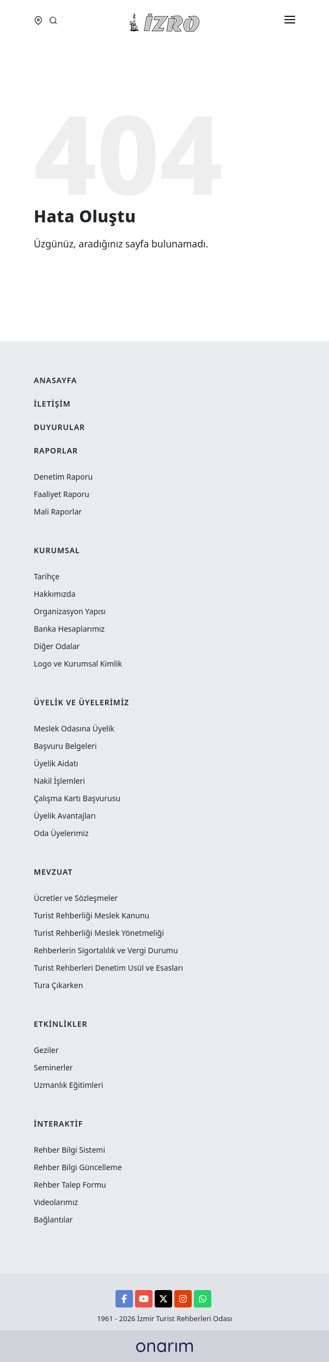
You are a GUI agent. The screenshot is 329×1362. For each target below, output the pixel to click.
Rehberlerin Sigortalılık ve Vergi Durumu (106, 950)
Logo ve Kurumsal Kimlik (78, 663)
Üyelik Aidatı (56, 763)
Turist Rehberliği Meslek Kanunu (91, 915)
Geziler (46, 1050)
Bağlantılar (53, 1219)
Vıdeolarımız (56, 1202)
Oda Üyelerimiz (61, 833)
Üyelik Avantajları (65, 815)
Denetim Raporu (63, 476)
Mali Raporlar (58, 511)
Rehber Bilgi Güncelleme (78, 1167)
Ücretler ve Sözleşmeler (76, 898)
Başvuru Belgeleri (65, 746)
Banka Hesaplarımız (69, 629)
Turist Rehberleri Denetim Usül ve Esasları (108, 968)
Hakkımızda (55, 594)
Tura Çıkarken (58, 985)
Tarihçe (46, 576)
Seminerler (53, 1067)
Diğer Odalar (57, 646)
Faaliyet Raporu (61, 494)
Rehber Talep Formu (70, 1184)
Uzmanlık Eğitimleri (68, 1085)
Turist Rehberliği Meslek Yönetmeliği (99, 933)
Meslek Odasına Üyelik (74, 728)
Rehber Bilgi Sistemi (69, 1150)
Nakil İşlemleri (59, 781)
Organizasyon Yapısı (70, 611)
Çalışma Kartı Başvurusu (77, 798)
